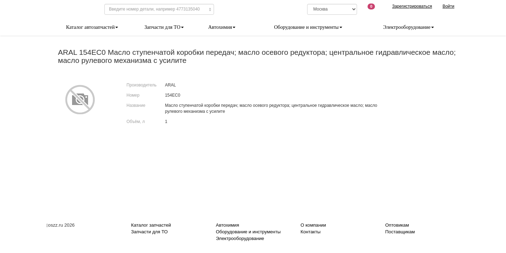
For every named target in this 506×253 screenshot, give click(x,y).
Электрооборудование (408, 27)
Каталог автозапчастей (92, 27)
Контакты (310, 231)
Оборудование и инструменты (308, 27)
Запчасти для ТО (164, 27)
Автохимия (221, 27)
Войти (448, 6)
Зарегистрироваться (412, 6)
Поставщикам (400, 231)
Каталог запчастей (151, 225)
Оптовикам (397, 225)
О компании (313, 225)
